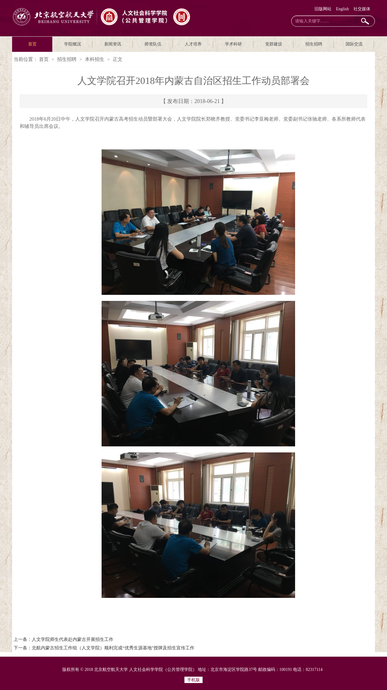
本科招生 (94, 59)
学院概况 (72, 44)
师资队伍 (153, 44)
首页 (32, 44)
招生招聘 (313, 44)
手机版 (193, 680)
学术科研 (233, 44)
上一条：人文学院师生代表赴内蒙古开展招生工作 (63, 639)
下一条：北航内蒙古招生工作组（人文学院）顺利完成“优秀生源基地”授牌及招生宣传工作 (104, 647)
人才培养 (193, 44)
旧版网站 (322, 9)
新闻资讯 (112, 44)
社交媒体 (361, 9)
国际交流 (354, 44)
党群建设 (273, 44)
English (342, 9)
